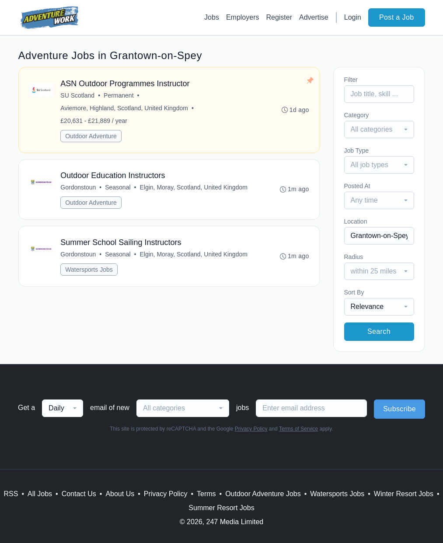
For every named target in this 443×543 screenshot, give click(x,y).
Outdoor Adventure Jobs (263, 493)
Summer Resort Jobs (221, 507)
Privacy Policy (251, 429)
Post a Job (396, 17)
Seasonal (117, 187)
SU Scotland (78, 95)
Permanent (118, 95)
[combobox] (379, 129)
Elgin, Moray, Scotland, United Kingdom (194, 187)
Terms (206, 493)
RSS (10, 493)
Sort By (354, 292)
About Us (119, 493)
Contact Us (79, 493)
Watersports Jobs (89, 269)
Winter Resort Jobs (403, 493)
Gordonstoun (78, 187)
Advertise (313, 17)
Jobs (211, 17)
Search (379, 331)
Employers (242, 17)
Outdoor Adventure (91, 136)
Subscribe (399, 409)
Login (352, 17)
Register (279, 17)
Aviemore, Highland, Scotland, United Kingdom (124, 108)
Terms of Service (298, 429)
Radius (353, 256)
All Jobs (40, 493)
